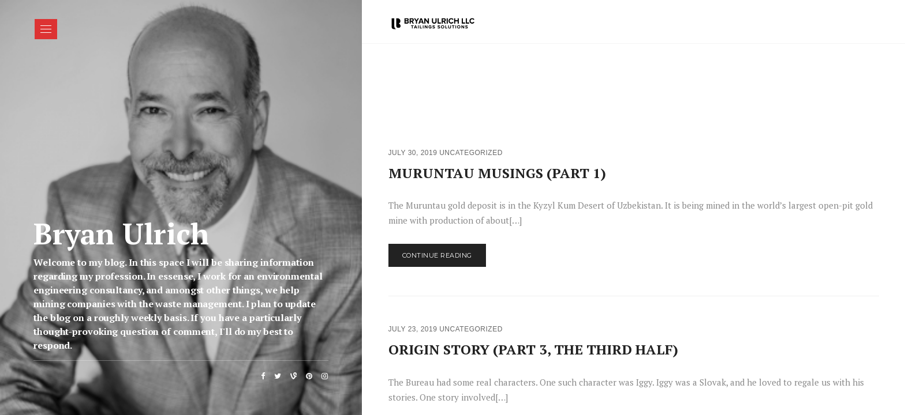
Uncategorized (471, 153)
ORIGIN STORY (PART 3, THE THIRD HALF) (533, 349)
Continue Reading (437, 255)
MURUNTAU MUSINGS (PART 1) (497, 173)
